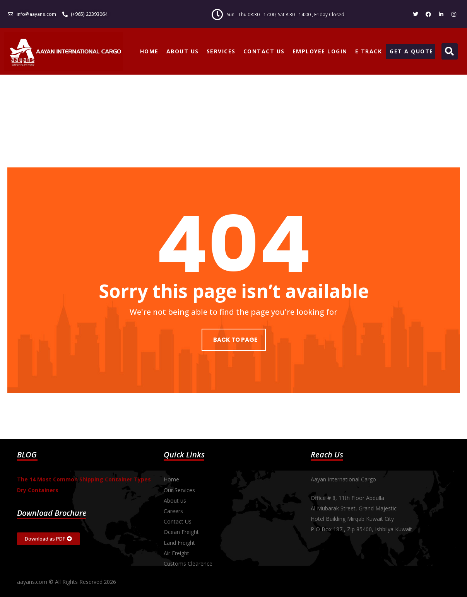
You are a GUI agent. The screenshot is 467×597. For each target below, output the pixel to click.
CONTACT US (264, 51)
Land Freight (179, 542)
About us (175, 500)
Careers (173, 511)
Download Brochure (52, 513)
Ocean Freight (181, 532)
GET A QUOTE (411, 51)
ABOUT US (182, 51)
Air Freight (176, 553)
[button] (449, 51)
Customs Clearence (188, 563)
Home (171, 479)
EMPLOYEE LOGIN (320, 51)
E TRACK (368, 51)
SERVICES (221, 51)
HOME (149, 51)
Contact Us (178, 521)
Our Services (179, 490)
